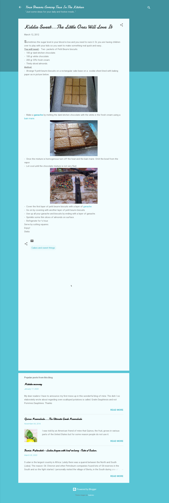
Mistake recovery (33, 384)
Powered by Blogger (84, 489)
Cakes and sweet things (43, 248)
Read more (116, 410)
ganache (87, 206)
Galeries (91, 495)
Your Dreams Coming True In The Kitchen (54, 7)
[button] (121, 25)
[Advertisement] (141, 66)
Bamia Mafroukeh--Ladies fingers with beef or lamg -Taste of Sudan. (60, 450)
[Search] (149, 8)
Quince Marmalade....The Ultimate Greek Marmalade (53, 419)
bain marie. (29, 118)
